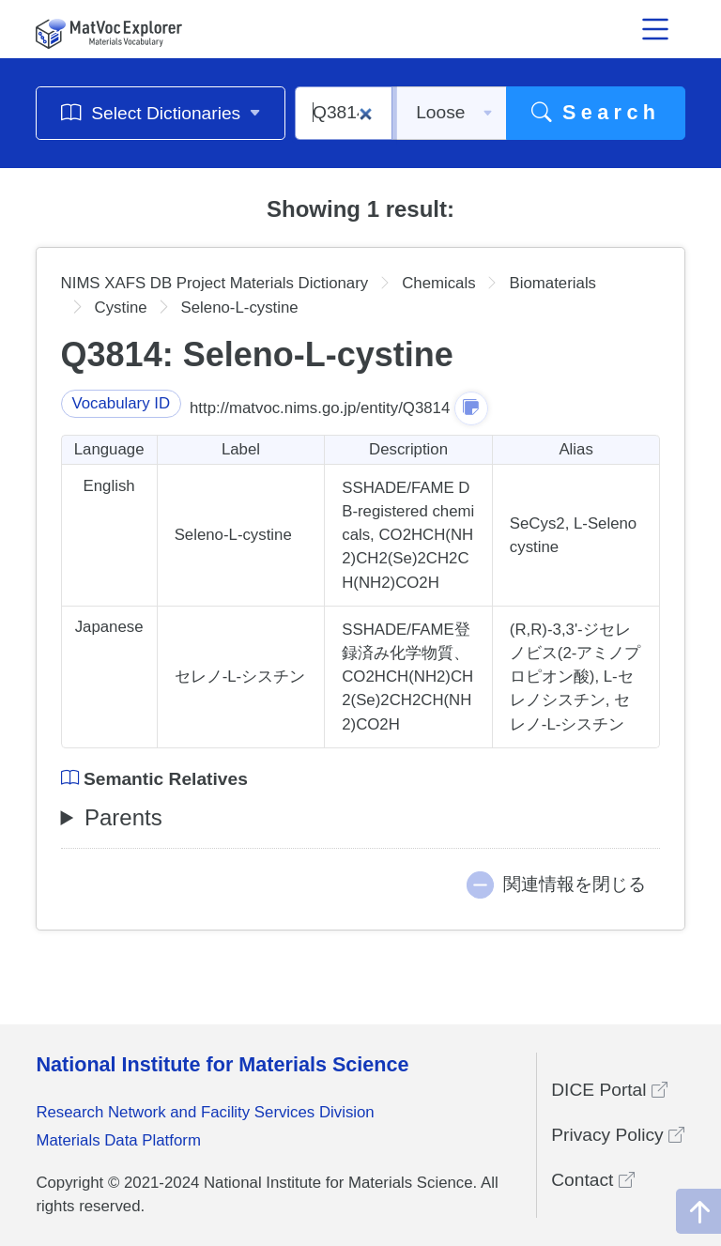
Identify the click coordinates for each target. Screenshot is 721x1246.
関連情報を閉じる (574, 884)
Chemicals (438, 283)
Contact (592, 1180)
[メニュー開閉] (656, 29)
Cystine (121, 307)
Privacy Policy (617, 1135)
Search (596, 112)
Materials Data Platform (118, 1140)
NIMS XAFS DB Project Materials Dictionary (215, 283)
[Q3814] (343, 113)
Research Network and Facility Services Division (205, 1112)
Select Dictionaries (161, 112)
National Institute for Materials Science (222, 1064)
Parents (123, 817)
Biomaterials (553, 283)
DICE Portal (609, 1090)
